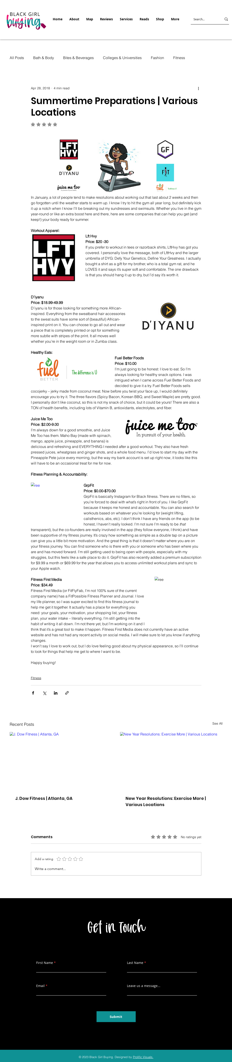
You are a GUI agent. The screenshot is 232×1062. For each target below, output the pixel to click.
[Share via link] (67, 693)
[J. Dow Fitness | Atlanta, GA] (61, 761)
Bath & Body (43, 57)
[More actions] (198, 88)
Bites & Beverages (78, 57)
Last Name (135, 962)
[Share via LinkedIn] (55, 693)
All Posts (17, 57)
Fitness (179, 57)
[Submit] (116, 1016)
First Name (44, 962)
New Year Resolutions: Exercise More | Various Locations (166, 801)
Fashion (157, 57)
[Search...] (204, 19)
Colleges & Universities (122, 57)
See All (217, 723)
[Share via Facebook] (33, 693)
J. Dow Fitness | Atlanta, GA (44, 798)
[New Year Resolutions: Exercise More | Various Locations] (171, 761)
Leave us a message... (143, 985)
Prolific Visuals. (143, 1057)
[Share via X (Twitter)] (44, 693)
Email (40, 985)
